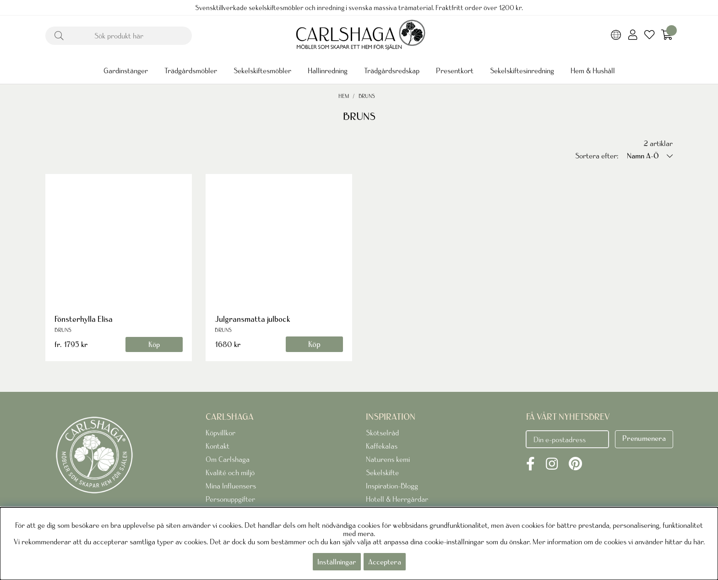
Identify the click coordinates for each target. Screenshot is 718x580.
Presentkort (454, 70)
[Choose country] (616, 36)
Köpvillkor (220, 432)
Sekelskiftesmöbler (262, 70)
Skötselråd (382, 432)
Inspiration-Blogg (392, 486)
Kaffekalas (381, 446)
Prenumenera (644, 438)
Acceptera (384, 562)
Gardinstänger (125, 70)
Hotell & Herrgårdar (397, 499)
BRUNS (367, 96)
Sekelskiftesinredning (522, 70)
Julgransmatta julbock (252, 318)
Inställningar (336, 562)
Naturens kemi (388, 459)
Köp (154, 344)
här (698, 541)
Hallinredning (328, 70)
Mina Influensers (231, 486)
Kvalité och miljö (230, 472)
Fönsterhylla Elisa (83, 318)
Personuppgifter (230, 499)
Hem (343, 96)
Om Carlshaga (228, 459)
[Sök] (118, 36)
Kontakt (217, 446)
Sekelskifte (382, 472)
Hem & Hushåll (593, 70)
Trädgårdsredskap (391, 70)
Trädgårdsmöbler (190, 70)
